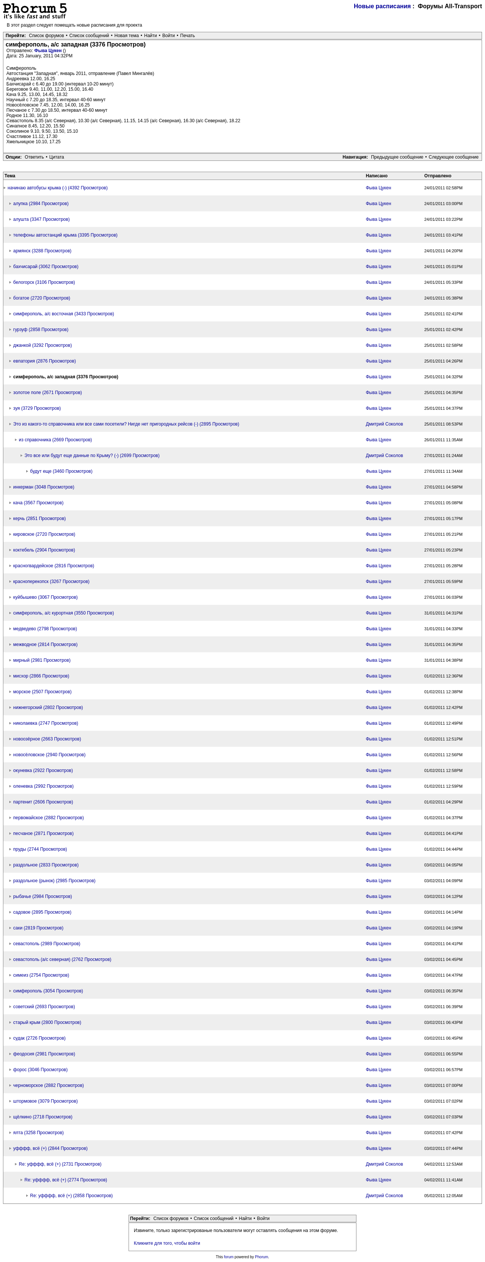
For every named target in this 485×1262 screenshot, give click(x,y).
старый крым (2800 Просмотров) (47, 1022)
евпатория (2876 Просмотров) (44, 361)
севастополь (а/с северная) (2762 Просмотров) (62, 959)
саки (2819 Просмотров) (38, 928)
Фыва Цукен (48, 50)
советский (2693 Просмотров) (44, 1006)
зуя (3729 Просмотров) (37, 408)
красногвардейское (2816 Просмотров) (53, 565)
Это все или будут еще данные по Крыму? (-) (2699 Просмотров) (91, 455)
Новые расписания (382, 6)
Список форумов (46, 35)
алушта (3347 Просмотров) (41, 219)
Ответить (34, 157)
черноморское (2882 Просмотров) (48, 1085)
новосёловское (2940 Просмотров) (49, 754)
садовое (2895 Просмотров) (42, 912)
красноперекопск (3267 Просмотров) (51, 581)
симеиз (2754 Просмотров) (41, 975)
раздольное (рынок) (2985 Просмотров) (54, 880)
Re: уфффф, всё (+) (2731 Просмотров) (60, 1164)
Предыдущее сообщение (397, 157)
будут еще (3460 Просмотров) (61, 471)
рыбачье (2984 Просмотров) (42, 896)
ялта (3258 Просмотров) (38, 1132)
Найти (150, 35)
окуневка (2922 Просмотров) (43, 770)
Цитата (56, 157)
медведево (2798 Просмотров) (45, 628)
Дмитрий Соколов (384, 424)
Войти (168, 35)
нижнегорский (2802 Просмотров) (48, 707)
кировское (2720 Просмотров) (44, 534)
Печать (187, 35)
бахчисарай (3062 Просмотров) (45, 266)
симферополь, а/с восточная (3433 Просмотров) (63, 313)
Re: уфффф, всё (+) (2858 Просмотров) (71, 1195)
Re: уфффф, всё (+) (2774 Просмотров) (65, 1180)
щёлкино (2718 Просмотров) (42, 1117)
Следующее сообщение (454, 157)
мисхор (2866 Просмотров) (41, 676)
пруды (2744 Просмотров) (40, 849)
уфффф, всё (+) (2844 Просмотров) (50, 1148)
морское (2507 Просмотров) (42, 691)
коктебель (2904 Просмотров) (44, 550)
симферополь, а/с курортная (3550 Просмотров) (63, 613)
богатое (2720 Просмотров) (41, 298)
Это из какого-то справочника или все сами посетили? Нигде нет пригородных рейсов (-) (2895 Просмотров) (126, 424)
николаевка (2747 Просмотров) (45, 723)
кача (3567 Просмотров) (38, 502)
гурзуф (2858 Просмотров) (40, 329)
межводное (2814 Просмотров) (45, 644)
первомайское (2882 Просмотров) (48, 817)
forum (229, 1257)
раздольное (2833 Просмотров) (45, 865)
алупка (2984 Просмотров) (41, 203)
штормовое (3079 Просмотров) (45, 1101)
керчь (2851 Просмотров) (39, 518)
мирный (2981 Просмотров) (41, 660)
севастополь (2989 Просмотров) (46, 943)
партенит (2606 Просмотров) (43, 802)
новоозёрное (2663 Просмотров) (47, 739)
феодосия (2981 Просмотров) (44, 1054)
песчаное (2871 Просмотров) (43, 833)
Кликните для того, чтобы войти (167, 1243)
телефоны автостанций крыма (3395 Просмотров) (65, 235)
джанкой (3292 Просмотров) (42, 345)
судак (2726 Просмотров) (39, 1038)
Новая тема (126, 35)
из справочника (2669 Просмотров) (55, 439)
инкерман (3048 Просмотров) (43, 487)
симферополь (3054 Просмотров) (48, 991)
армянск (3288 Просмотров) (42, 250)
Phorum (261, 1257)
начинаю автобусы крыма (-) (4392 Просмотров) (57, 187)
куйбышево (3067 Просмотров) (45, 597)
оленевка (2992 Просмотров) (43, 786)
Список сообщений (89, 35)
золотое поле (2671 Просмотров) (47, 392)
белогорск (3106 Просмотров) (44, 282)
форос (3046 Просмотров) (40, 1069)
